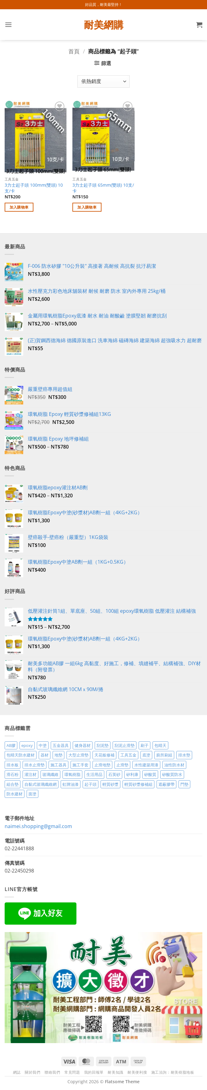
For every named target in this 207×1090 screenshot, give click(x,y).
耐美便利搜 (137, 1072)
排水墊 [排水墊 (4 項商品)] (184, 755)
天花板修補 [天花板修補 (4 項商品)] (104, 755)
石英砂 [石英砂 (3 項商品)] (114, 774)
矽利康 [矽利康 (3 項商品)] (132, 774)
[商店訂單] (103, 81)
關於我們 (32, 1072)
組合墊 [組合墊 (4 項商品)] (12, 784)
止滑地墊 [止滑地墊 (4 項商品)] (102, 765)
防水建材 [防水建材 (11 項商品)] (14, 794)
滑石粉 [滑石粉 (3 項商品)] (12, 774)
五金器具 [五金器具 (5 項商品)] (61, 745)
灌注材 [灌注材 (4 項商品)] (30, 774)
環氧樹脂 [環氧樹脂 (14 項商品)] (72, 774)
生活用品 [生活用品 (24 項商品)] (94, 774)
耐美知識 (115, 1072)
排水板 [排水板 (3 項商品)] (12, 765)
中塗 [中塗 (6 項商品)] (43, 745)
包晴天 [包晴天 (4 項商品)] (160, 745)
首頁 (74, 51)
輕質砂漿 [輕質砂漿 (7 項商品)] (110, 784)
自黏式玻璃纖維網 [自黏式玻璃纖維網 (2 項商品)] (40, 784)
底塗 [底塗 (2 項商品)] (146, 755)
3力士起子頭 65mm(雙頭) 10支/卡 (103, 188)
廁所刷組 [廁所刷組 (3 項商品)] (164, 755)
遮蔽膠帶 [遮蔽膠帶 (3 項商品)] (166, 784)
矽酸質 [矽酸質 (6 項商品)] (150, 774)
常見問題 (72, 1072)
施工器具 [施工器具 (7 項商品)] (58, 765)
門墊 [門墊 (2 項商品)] (184, 784)
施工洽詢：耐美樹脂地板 (172, 1072)
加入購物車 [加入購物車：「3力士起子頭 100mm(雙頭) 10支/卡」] (19, 207)
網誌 (17, 1072)
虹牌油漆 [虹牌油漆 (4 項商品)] (71, 784)
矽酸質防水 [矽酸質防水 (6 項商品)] (172, 774)
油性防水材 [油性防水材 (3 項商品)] (174, 765)
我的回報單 (94, 1072)
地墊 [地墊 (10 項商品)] (58, 755)
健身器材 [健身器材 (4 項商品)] (83, 745)
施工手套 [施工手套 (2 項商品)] (80, 765)
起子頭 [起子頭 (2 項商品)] (90, 784)
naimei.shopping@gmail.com (38, 826)
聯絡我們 (52, 1072)
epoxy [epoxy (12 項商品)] (27, 745)
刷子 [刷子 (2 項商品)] (144, 745)
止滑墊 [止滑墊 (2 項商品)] (122, 765)
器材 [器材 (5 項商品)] (45, 755)
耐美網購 (103, 25)
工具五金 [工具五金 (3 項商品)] (128, 755)
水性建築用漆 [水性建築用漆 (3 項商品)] (146, 765)
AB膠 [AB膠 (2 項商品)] (10, 745)
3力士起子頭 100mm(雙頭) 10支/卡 (34, 188)
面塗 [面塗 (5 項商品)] (32, 794)
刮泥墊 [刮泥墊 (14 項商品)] (103, 745)
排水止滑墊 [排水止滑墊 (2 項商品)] (34, 765)
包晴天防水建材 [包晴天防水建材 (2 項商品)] (20, 755)
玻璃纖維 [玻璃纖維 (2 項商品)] (50, 774)
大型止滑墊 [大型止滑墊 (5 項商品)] (78, 755)
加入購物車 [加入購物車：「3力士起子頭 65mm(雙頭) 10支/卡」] (87, 207)
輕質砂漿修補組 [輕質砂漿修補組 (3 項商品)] (138, 784)
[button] (8, 24)
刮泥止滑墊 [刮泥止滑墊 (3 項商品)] (124, 745)
